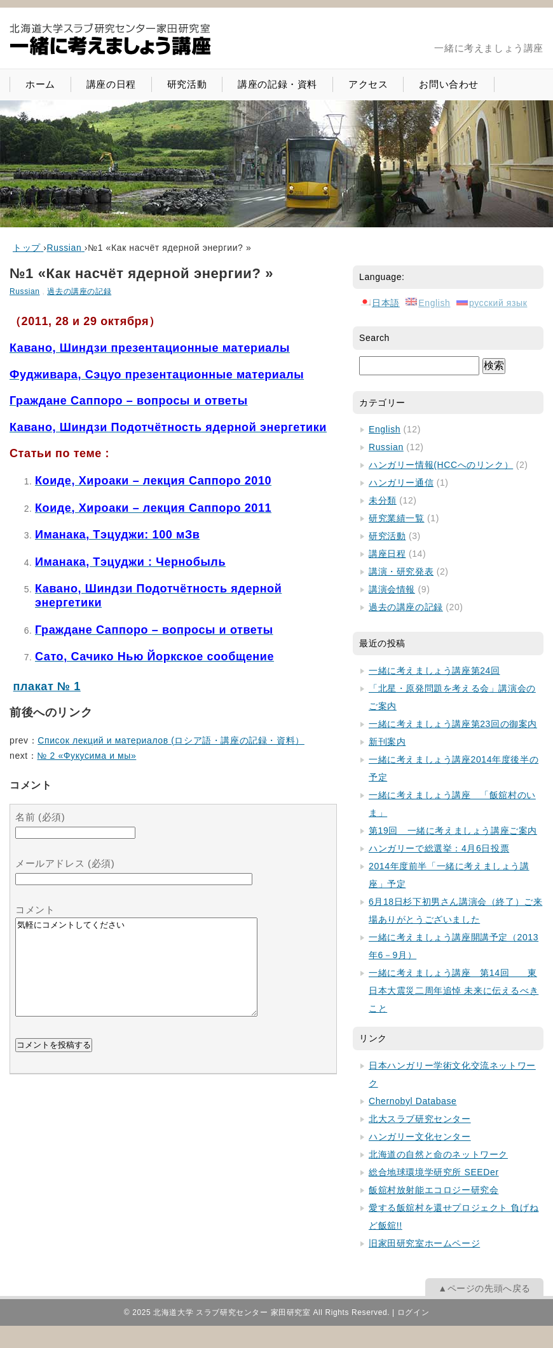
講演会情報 (392, 589)
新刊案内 (387, 742)
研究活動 (187, 84)
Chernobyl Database (412, 1101)
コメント (35, 909)
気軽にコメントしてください (136, 977)
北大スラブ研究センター (420, 1119)
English (384, 429)
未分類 (383, 500)
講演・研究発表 (401, 571)
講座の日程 (111, 84)
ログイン (413, 1312)
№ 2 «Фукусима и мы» (86, 756)
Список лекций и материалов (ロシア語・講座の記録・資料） (171, 740)
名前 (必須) (40, 816)
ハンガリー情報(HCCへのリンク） (441, 465)
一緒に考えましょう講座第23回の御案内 (453, 724)
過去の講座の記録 (79, 291)
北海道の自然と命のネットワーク (438, 1154)
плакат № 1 (47, 686)
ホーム (40, 84)
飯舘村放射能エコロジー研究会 (433, 1190)
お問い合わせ (449, 84)
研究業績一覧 (397, 518)
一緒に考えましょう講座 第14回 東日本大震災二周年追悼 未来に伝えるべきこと (453, 990)
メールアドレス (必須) (64, 863)
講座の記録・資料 (277, 84)
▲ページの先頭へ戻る (484, 1288)
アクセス (368, 84)
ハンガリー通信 (401, 482)
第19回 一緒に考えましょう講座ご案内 (453, 830)
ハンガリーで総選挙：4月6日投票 (439, 848)
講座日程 (387, 554)
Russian (25, 291)
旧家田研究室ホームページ (424, 1243)
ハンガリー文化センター (420, 1136)
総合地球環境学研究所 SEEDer (434, 1172)
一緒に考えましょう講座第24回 (434, 670)
